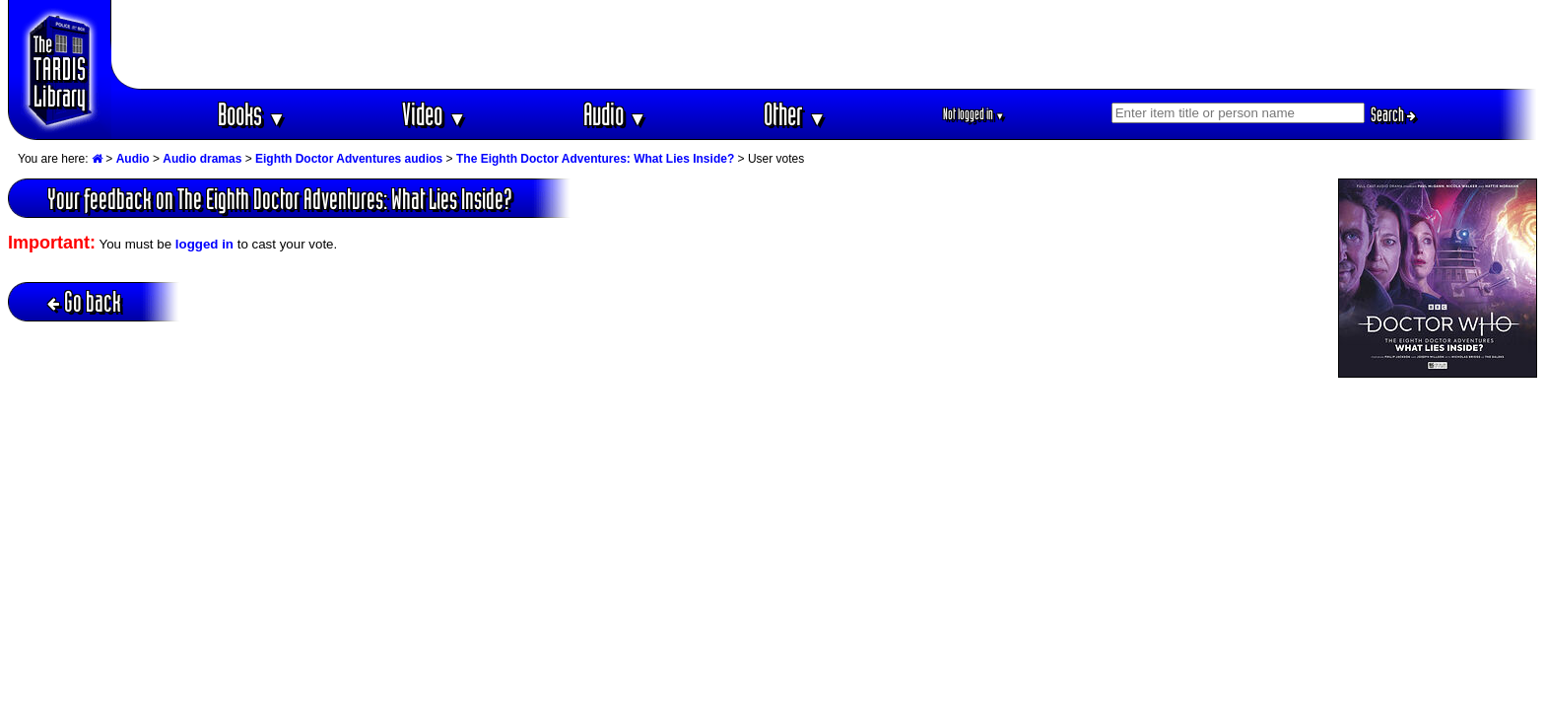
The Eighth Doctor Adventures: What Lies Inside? (595, 159)
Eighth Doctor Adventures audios (348, 159)
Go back (84, 301)
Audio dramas (202, 159)
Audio (615, 114)
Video (434, 114)
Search (1393, 114)
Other (795, 114)
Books (252, 114)
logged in (204, 244)
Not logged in (974, 114)
